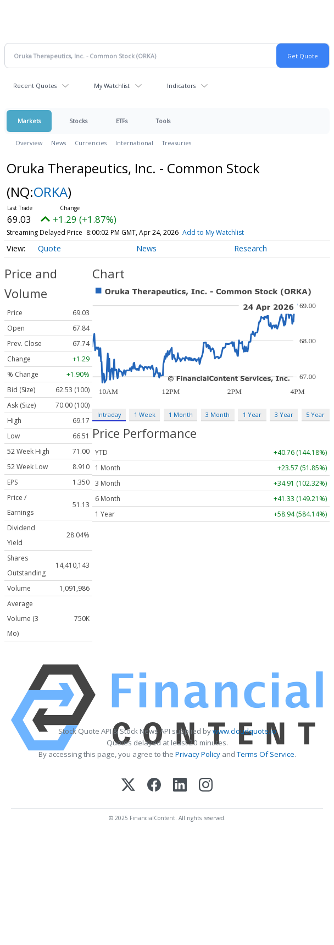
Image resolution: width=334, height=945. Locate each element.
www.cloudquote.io (244, 731)
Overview (28, 143)
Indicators (181, 85)
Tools (163, 121)
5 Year (315, 414)
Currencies (91, 143)
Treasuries (176, 143)
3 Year (284, 414)
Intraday (109, 414)
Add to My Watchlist (213, 232)
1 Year (252, 414)
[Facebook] (154, 785)
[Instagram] (205, 785)
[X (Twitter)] (128, 785)
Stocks (78, 121)
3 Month (217, 414)
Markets (29, 121)
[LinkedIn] (180, 785)
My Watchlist (112, 85)
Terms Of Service (265, 754)
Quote (49, 248)
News (58, 143)
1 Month (181, 414)
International (134, 143)
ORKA (51, 192)
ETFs (121, 121)
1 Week (144, 414)
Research (250, 248)
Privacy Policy (197, 754)
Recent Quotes (35, 85)
